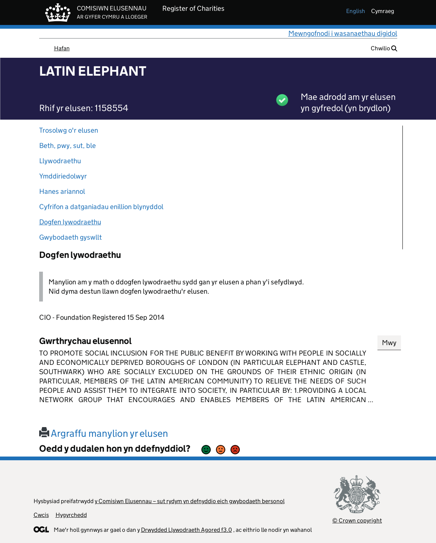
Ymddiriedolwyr (63, 176)
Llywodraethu (60, 161)
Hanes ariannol (62, 191)
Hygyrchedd (71, 514)
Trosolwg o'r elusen (68, 130)
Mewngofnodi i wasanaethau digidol (342, 33)
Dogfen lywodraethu (70, 222)
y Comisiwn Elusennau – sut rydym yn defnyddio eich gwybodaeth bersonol (190, 501)
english (355, 11)
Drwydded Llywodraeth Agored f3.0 (186, 529)
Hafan (62, 48)
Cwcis (41, 514)
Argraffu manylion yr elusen (103, 433)
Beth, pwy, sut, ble (67, 145)
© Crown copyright (357, 520)
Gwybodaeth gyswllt (70, 237)
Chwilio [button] (384, 48)
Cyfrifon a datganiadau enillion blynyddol (101, 206)
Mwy (389, 342)
